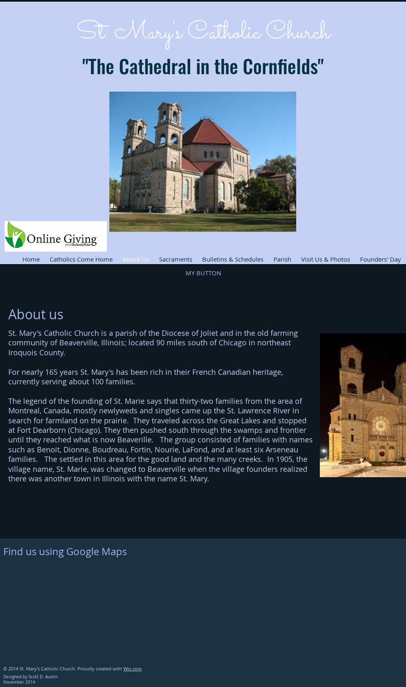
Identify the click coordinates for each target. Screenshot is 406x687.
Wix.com (132, 668)
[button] (203, 273)
